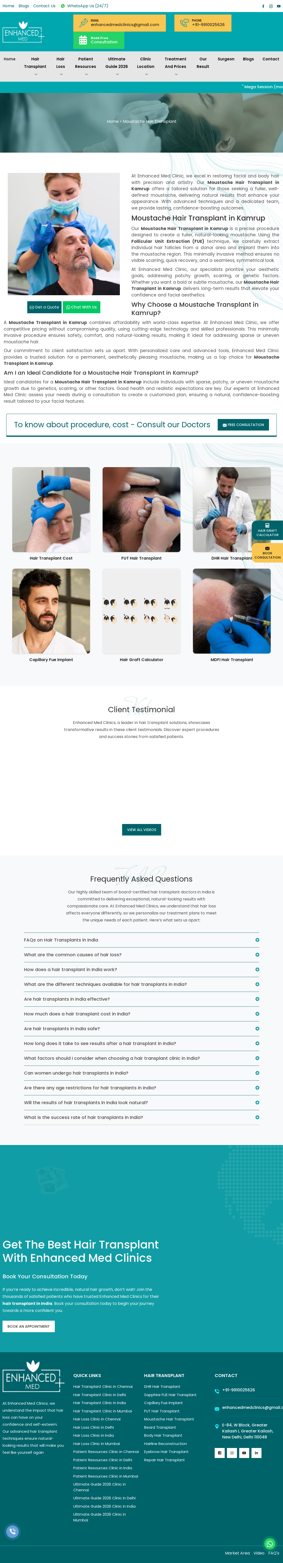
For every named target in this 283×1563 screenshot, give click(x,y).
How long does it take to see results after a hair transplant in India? (100, 1043)
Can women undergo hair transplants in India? (76, 1073)
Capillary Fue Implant (51, 660)
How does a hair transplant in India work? (70, 969)
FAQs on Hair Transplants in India (61, 940)
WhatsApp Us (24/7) (84, 6)
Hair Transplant (35, 67)
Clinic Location (145, 67)
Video (258, 1553)
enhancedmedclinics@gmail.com (125, 25)
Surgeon (226, 59)
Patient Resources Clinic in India (102, 1468)
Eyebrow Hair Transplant (166, 1451)
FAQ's (273, 1553)
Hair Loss (60, 67)
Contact (270, 59)
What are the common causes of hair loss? (73, 955)
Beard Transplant (160, 1427)
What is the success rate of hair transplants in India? (83, 1117)
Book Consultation (267, 553)
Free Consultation (243, 424)
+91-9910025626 (208, 25)
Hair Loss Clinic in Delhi (93, 1427)
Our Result (203, 62)
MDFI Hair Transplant (232, 660)
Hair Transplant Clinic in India (99, 1402)
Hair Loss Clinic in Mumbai (96, 1443)
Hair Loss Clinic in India (93, 1435)
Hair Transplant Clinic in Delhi (99, 1394)
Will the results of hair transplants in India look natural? (86, 1102)
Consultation (104, 40)
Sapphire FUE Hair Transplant (170, 1394)
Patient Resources (85, 67)
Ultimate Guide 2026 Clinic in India (104, 1506)
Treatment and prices (175, 67)
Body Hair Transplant (163, 1435)
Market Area (237, 1553)
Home (8, 6)
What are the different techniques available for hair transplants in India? (105, 984)
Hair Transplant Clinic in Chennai (103, 1386)
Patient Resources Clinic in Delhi (102, 1460)
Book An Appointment (29, 1326)
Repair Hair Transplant (164, 1460)
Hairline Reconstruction (165, 1443)
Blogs (24, 6)
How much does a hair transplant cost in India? (77, 1014)
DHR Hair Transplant (231, 558)
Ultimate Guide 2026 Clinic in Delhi (104, 1498)
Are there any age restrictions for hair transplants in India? (90, 1088)
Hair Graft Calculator (141, 660)
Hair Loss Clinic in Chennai (97, 1419)
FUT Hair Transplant (141, 558)
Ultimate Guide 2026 (116, 67)
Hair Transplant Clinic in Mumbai (102, 1411)
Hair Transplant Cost (51, 558)
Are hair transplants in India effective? (67, 999)
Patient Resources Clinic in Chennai (106, 1451)
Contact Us (44, 6)
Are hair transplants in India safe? (62, 1028)
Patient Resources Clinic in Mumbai (105, 1476)
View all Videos (141, 829)
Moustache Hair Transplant (169, 1419)
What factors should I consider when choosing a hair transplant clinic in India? (112, 1058)
